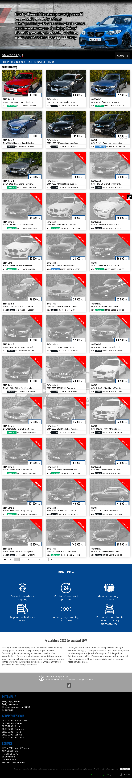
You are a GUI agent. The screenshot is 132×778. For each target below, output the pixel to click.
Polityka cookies (10, 704)
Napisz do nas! (104, 775)
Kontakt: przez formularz (14, 762)
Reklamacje (7, 709)
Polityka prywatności (12, 701)
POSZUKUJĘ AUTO (18, 61)
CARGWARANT (40, 61)
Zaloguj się (122, 55)
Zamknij (125, 769)
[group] (66, 26)
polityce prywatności (112, 769)
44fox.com (124, 775)
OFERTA (6, 61)
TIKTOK (51, 61)
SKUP (30, 61)
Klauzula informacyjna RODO (16, 707)
